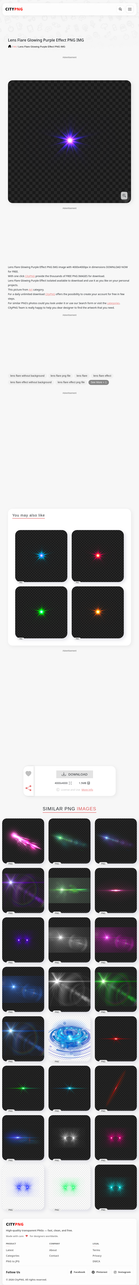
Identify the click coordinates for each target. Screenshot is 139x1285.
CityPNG (30, 276)
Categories (12, 1255)
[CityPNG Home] (14, 9)
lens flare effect (102, 375)
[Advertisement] (69, 68)
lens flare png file (61, 375)
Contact (54, 1255)
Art (31, 289)
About (53, 1250)
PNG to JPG (13, 1261)
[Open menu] (130, 9)
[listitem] (78, 1272)
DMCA (96, 1261)
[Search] (120, 9)
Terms (96, 1250)
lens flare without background (27, 375)
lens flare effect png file (71, 382)
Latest (10, 1250)
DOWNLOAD (75, 774)
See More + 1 (99, 382)
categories (113, 303)
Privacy (97, 1255)
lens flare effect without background (31, 382)
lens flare (82, 375)
